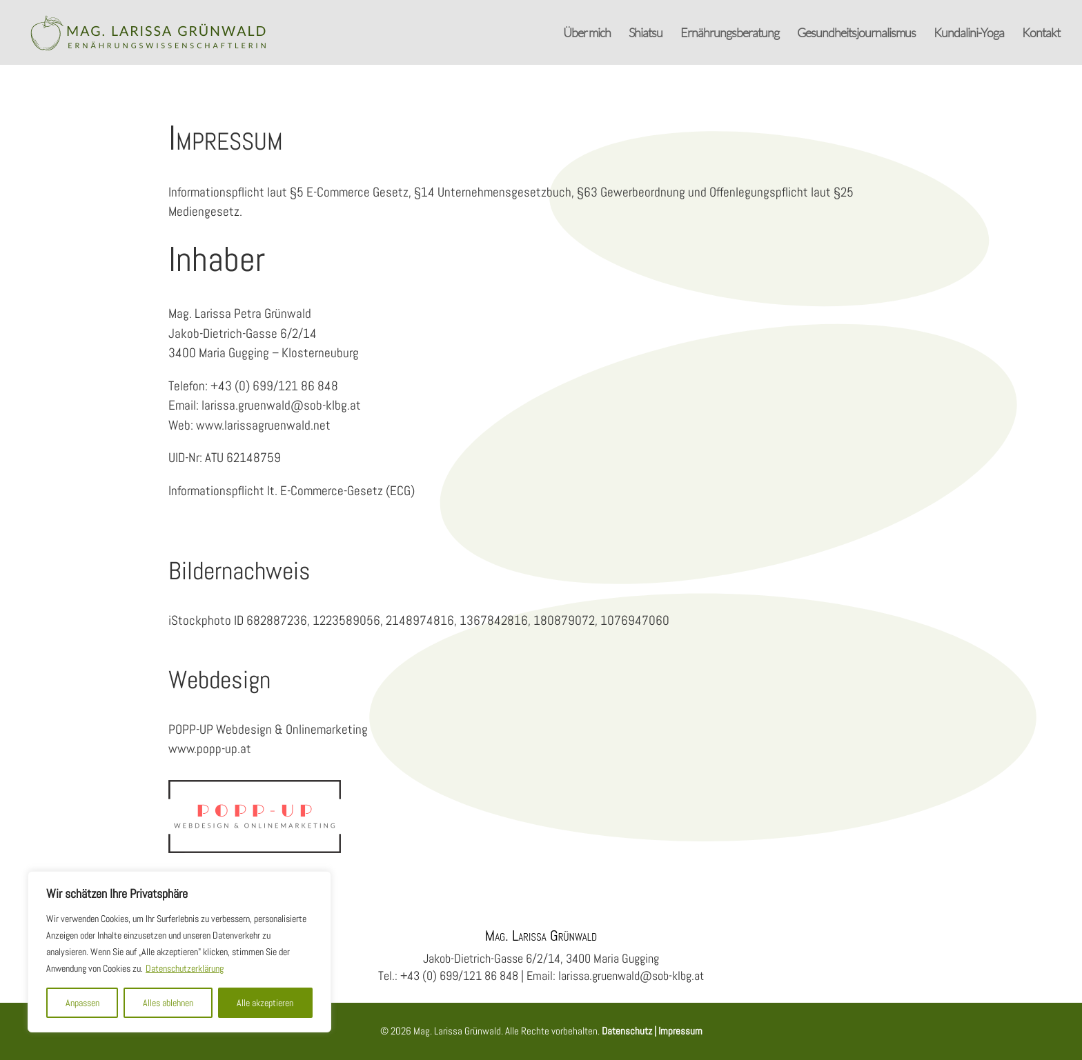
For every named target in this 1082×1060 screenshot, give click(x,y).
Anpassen (82, 1003)
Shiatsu (645, 34)
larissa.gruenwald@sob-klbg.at (281, 400)
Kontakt (1041, 34)
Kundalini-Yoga (969, 34)
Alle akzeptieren (265, 1003)
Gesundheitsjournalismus (856, 34)
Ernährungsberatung (729, 34)
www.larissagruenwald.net (263, 419)
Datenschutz (627, 1028)
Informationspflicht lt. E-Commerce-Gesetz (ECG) (291, 485)
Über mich (587, 34)
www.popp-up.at (209, 744)
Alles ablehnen (168, 1003)
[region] (179, 951)
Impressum (679, 1028)
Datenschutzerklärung (185, 968)
